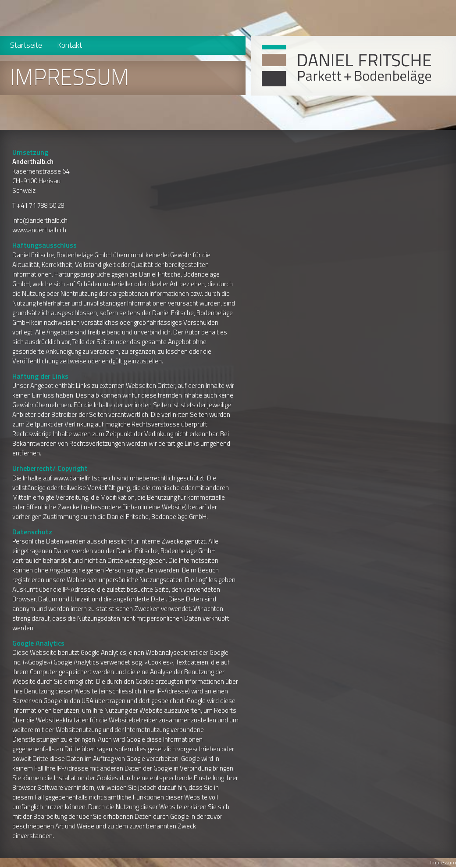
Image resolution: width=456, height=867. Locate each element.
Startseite (26, 45)
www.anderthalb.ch (39, 230)
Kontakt (69, 45)
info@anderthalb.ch (40, 220)
